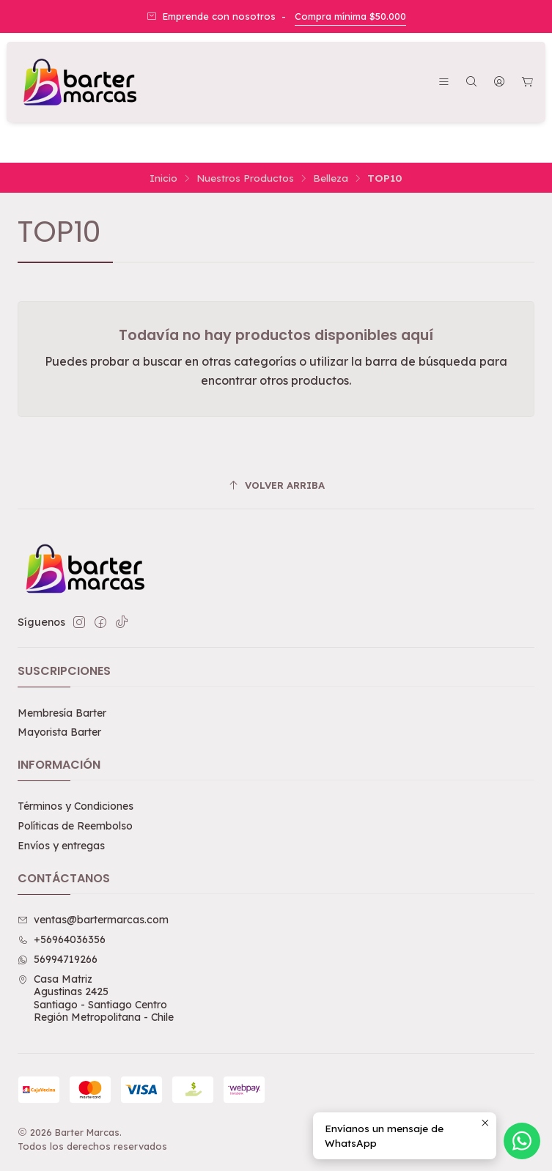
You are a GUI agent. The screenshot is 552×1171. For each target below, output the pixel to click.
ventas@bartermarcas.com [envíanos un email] (93, 919)
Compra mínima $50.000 (350, 16)
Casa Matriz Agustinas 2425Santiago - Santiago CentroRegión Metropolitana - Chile (96, 998)
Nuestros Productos (245, 178)
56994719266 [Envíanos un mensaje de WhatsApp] (57, 959)
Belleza (330, 178)
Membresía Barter (62, 713)
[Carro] (527, 82)
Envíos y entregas (61, 845)
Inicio (163, 178)
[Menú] (444, 82)
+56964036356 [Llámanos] (62, 939)
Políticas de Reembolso (75, 825)
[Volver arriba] (276, 485)
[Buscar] (471, 82)
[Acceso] (499, 82)
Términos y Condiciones (75, 806)
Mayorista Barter (59, 732)
